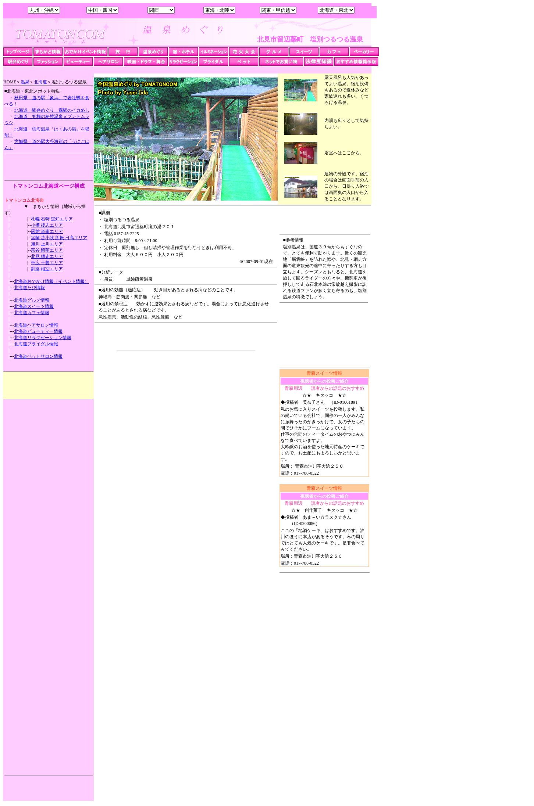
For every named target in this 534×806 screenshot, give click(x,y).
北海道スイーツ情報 (34, 306)
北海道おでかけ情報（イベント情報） (51, 281)
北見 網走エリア (47, 256)
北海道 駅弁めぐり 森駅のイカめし (51, 110)
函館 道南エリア (47, 231)
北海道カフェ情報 (31, 312)
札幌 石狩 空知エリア (52, 219)
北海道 (40, 81)
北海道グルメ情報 (31, 300)
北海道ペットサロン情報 (38, 356)
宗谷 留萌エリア (47, 250)
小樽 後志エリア (47, 225)
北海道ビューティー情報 (38, 331)
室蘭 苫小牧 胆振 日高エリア (59, 237)
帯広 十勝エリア (47, 262)
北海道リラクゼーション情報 (42, 337)
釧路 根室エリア (47, 268)
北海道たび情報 (29, 287)
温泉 (25, 81)
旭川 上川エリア (47, 244)
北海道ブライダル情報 (36, 343)
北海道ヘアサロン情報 (36, 325)
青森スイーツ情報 (324, 373)
